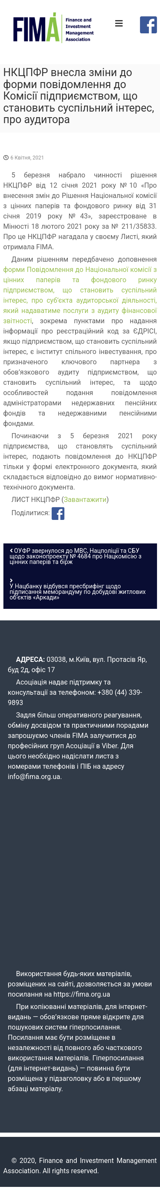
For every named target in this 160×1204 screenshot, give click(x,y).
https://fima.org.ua (81, 994)
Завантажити (85, 500)
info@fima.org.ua (34, 777)
